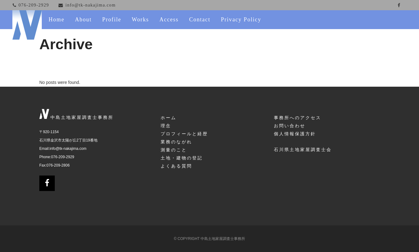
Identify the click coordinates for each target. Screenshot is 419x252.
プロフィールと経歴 (184, 133)
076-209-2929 (62, 157)
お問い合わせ (289, 125)
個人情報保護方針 (295, 133)
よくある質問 (176, 165)
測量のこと (174, 149)
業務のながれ (176, 141)
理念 (166, 125)
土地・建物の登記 (182, 157)
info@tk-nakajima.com (68, 148)
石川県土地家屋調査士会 (303, 149)
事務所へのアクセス (297, 117)
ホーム (168, 117)
